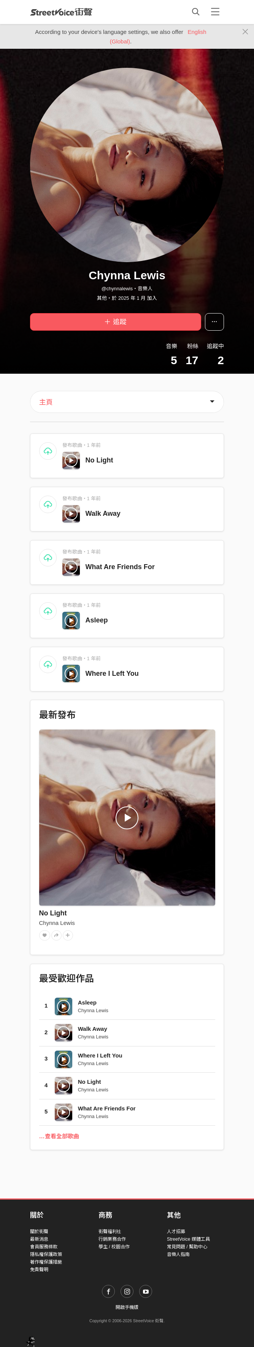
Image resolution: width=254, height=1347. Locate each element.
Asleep (97, 620)
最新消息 (39, 1239)
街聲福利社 (109, 1231)
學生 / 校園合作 (114, 1246)
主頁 (46, 402)
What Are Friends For (120, 567)
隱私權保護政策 (46, 1254)
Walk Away (103, 513)
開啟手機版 (127, 1307)
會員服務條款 (43, 1246)
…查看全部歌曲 (59, 1136)
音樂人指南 (178, 1254)
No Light (99, 460)
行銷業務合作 (112, 1239)
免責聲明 (39, 1269)
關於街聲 (39, 1231)
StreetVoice (61, 12)
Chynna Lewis (57, 923)
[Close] (245, 32)
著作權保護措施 (46, 1262)
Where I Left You (112, 673)
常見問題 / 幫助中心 (187, 1246)
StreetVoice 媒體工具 (188, 1239)
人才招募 (176, 1231)
